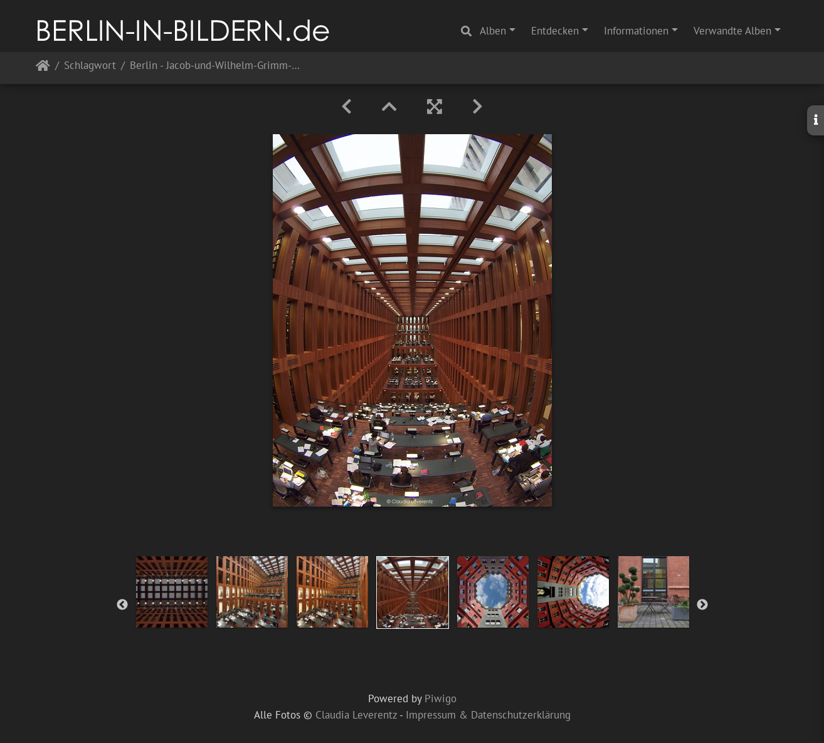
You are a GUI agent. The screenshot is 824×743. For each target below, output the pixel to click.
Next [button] (702, 605)
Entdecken (555, 31)
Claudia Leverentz (356, 715)
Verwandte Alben (732, 31)
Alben (493, 31)
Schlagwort (90, 66)
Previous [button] (122, 605)
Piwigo (441, 698)
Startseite (43, 68)
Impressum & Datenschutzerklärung (488, 715)
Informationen (636, 31)
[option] (172, 592)
